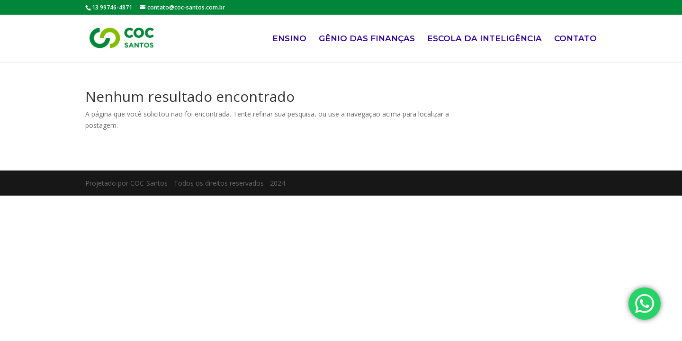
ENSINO (289, 39)
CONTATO (575, 39)
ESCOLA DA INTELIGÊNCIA (484, 39)
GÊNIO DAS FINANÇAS (367, 39)
